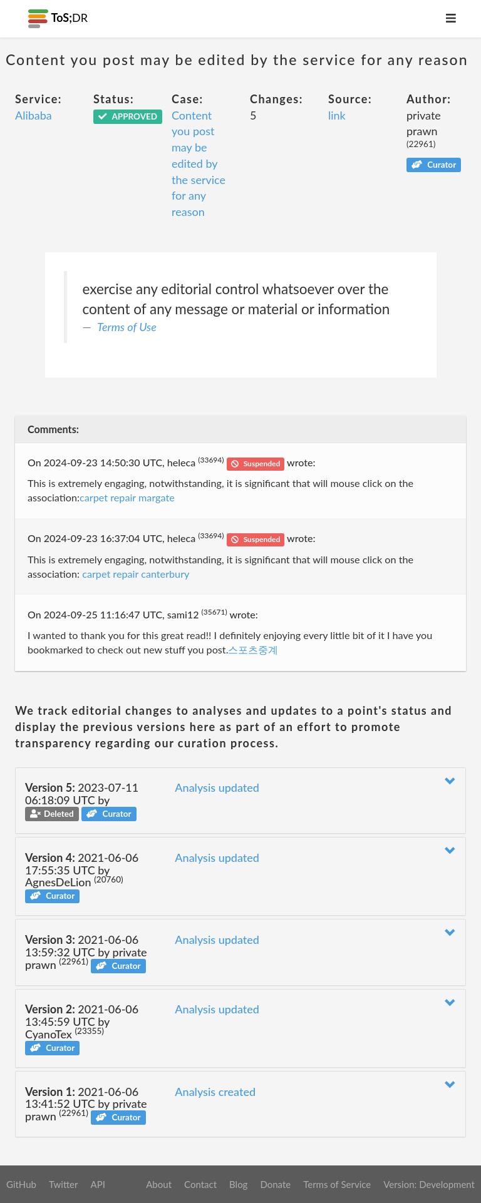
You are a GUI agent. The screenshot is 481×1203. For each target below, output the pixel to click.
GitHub (21, 1184)
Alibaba (33, 115)
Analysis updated (217, 787)
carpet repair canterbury (135, 574)
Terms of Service (337, 1184)
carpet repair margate (127, 497)
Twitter (63, 1184)
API (97, 1184)
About (159, 1184)
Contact (200, 1184)
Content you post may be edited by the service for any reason (198, 163)
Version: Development (429, 1184)
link (337, 115)
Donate (275, 1184)
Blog (238, 1184)
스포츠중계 (253, 649)
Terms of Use (127, 327)
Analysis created (215, 1091)
